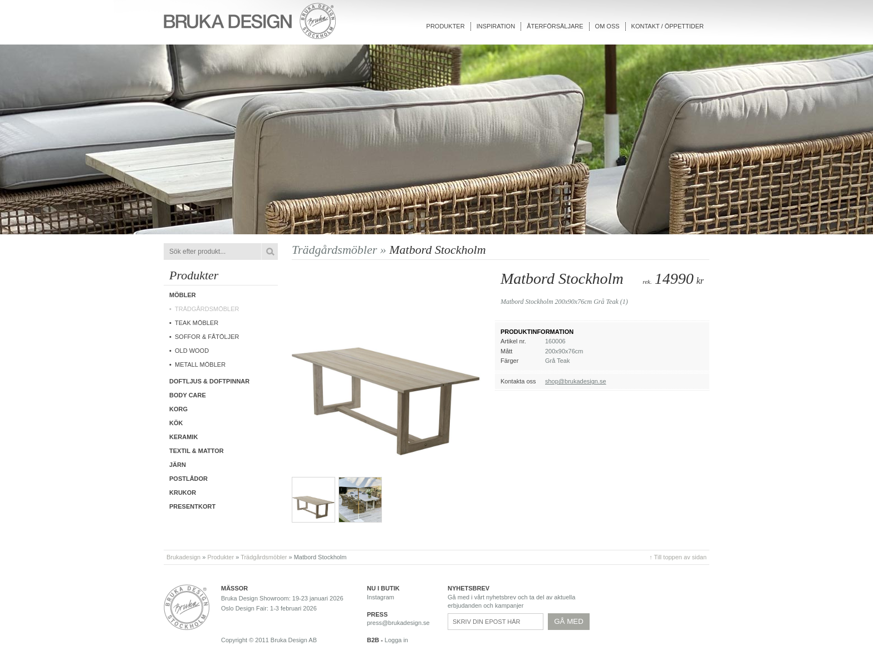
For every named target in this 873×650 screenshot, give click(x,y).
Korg (178, 409)
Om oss (607, 26)
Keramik (183, 437)
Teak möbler (196, 322)
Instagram (380, 597)
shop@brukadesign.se (575, 381)
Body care (187, 395)
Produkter (445, 26)
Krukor (182, 492)
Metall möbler (200, 364)
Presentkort (192, 506)
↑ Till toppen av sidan (678, 557)
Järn (177, 464)
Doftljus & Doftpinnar (209, 381)
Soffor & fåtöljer (207, 336)
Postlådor (188, 478)
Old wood (192, 350)
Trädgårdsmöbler (207, 309)
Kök (176, 423)
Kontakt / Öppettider (667, 26)
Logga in (396, 640)
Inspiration (496, 26)
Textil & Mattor (196, 450)
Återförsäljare (555, 26)
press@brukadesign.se (398, 622)
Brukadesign (183, 557)
